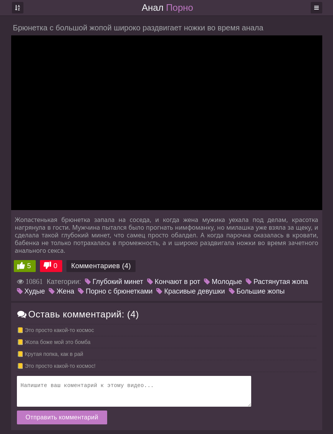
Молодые (223, 281)
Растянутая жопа (277, 281)
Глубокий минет (114, 281)
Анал (167, 7)
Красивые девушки (190, 291)
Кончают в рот (173, 281)
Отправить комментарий (62, 417)
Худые (31, 291)
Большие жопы (257, 291)
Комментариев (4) (101, 266)
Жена (61, 291)
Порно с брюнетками (115, 291)
